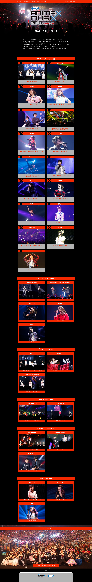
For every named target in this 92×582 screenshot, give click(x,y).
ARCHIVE (34, 1)
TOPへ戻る (46, 571)
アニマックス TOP (20, 1)
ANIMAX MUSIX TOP (27, 1)
